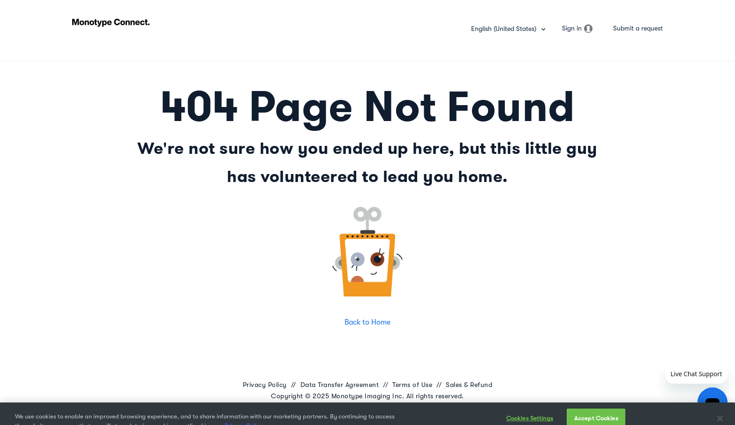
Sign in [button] (572, 28)
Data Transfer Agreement (339, 384)
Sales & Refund (469, 384)
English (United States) (504, 28)
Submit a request (638, 28)
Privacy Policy (265, 384)
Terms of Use (412, 384)
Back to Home (367, 322)
